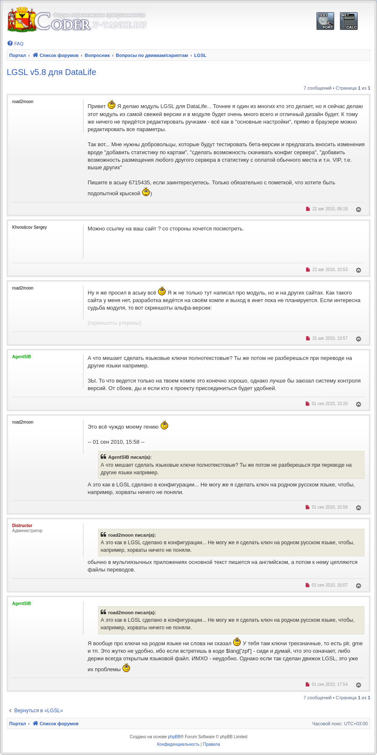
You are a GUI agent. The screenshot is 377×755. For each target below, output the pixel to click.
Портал (17, 55)
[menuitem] (15, 44)
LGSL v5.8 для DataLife (51, 72)
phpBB (174, 736)
